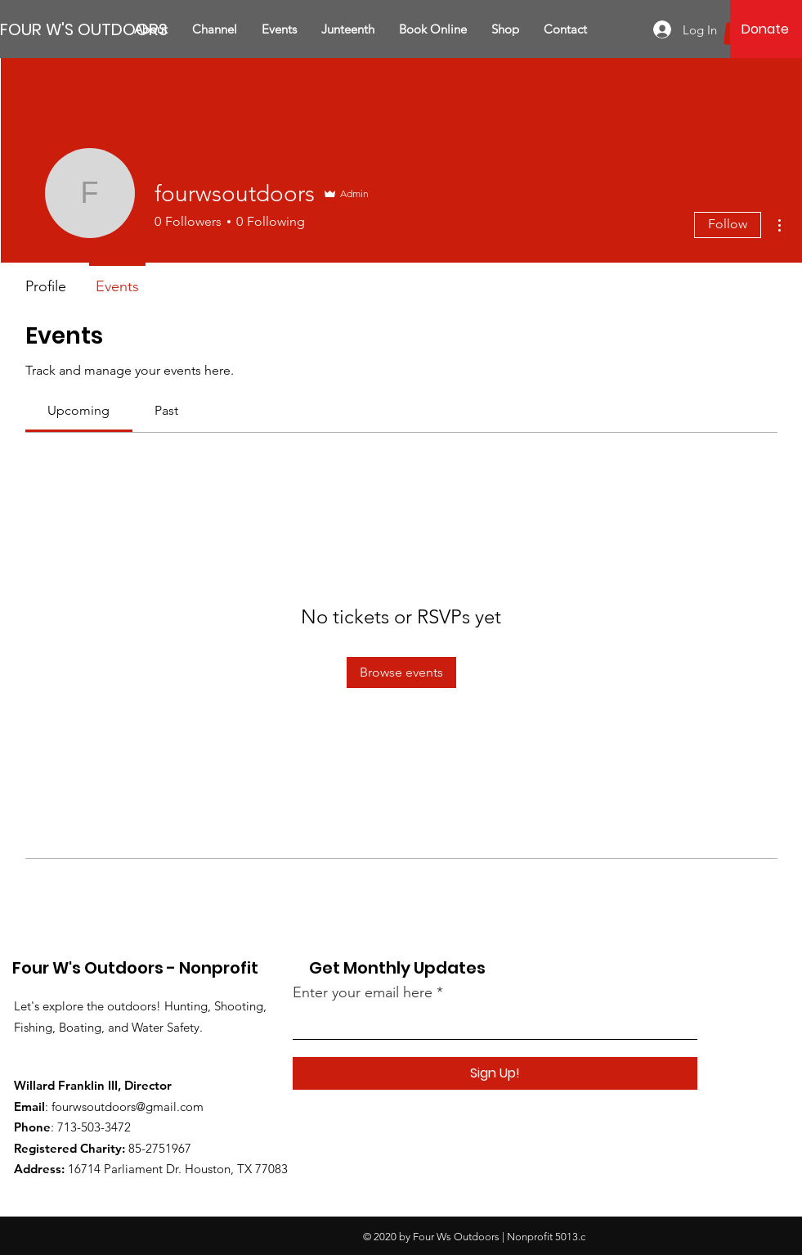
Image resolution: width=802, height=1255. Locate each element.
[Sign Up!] (495, 1073)
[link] (78, 410)
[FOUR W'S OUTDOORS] (84, 29)
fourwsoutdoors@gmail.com (128, 1106)
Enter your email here (362, 992)
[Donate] (765, 29)
